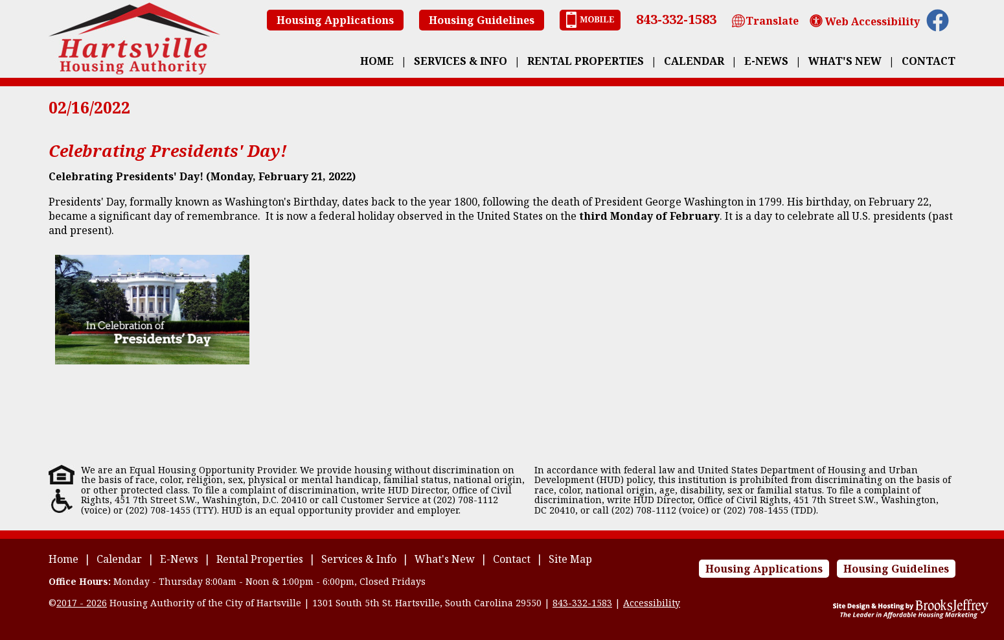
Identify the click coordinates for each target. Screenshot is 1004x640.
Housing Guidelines (481, 20)
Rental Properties (585, 61)
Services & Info (460, 61)
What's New (845, 61)
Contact (928, 61)
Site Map (570, 559)
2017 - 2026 (81, 603)
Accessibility (651, 603)
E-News (766, 61)
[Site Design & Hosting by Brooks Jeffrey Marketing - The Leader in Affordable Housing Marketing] (910, 615)
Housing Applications (335, 20)
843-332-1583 (676, 19)
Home (377, 61)
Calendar (694, 61)
